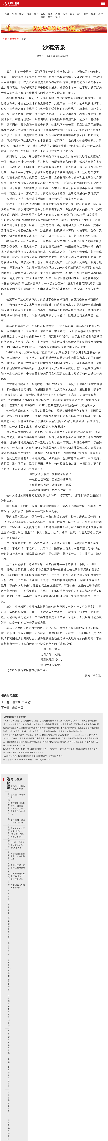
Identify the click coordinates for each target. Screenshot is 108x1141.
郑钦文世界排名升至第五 (9, 1069)
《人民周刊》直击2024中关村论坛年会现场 (18, 872)
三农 (63, 13)
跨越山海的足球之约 (9, 1099)
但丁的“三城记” (21, 698)
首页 (5, 35)
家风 (86, 13)
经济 (16, 13)
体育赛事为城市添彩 (9, 832)
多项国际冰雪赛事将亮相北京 (9, 865)
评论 (10, 13)
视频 (98, 13)
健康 (74, 13)
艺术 (39, 13)
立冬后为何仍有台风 (9, 1039)
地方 (92, 13)
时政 (4, 13)
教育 (51, 13)
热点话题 (8, 779)
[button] (104, 13)
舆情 (68, 13)
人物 (45, 13)
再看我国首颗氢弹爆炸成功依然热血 (18, 853)
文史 (33, 13)
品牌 (80, 13)
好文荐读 (14, 35)
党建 (21, 13)
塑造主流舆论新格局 (9, 1127)
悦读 (57, 13)
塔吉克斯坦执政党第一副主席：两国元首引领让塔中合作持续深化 (18, 805)
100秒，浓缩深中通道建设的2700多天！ (18, 841)
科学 (27, 13)
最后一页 (17, 703)
